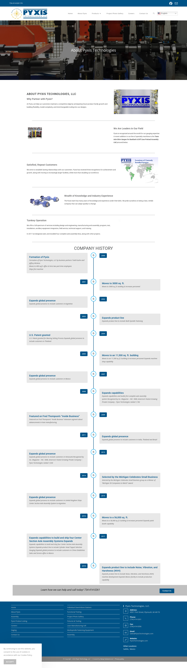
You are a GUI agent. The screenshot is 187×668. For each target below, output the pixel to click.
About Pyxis (15, 618)
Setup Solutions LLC (106, 665)
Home (13, 614)
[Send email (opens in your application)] (176, 3)
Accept (10, 662)
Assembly (14, 623)
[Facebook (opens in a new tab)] (171, 3)
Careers (14, 632)
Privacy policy (119, 665)
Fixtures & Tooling (74, 627)
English (162, 13)
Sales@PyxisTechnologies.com (141, 640)
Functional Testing (74, 618)
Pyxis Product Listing (19, 627)
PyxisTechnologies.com (139, 647)
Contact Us (15, 641)
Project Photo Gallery (75, 623)
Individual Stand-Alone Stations (79, 614)
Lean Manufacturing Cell (76, 632)
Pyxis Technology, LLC (83, 665)
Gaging (13, 636)
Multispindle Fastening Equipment (80, 636)
